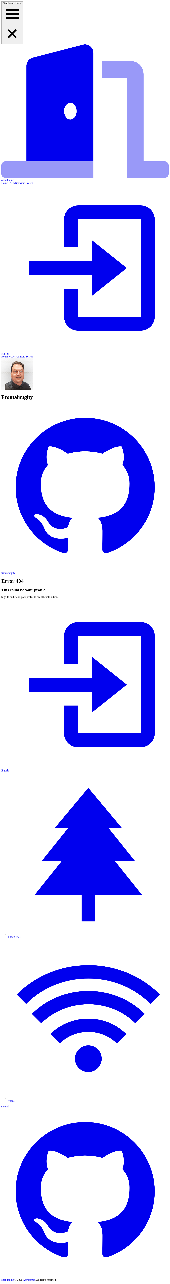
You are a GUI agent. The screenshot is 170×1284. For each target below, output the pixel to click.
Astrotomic (29, 1279)
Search (29, 183)
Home (4, 183)
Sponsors (20, 183)
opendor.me (7, 1279)
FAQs (11, 183)
